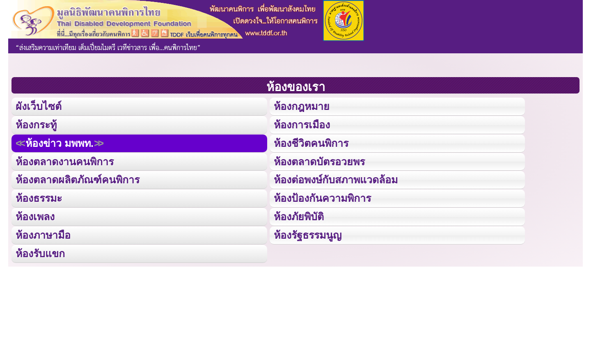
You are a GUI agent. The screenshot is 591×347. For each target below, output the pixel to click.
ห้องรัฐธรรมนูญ (307, 233)
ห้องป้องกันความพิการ (322, 197)
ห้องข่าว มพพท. (59, 142)
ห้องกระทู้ (36, 124)
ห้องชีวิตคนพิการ (310, 142)
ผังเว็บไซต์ (38, 106)
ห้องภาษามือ (43, 233)
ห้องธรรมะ (39, 197)
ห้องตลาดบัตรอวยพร (318, 160)
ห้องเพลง (35, 215)
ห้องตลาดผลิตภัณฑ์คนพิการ (78, 178)
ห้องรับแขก (40, 251)
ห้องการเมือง (301, 124)
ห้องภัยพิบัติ (298, 215)
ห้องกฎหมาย (301, 106)
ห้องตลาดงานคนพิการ (65, 160)
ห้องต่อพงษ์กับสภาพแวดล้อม (335, 178)
